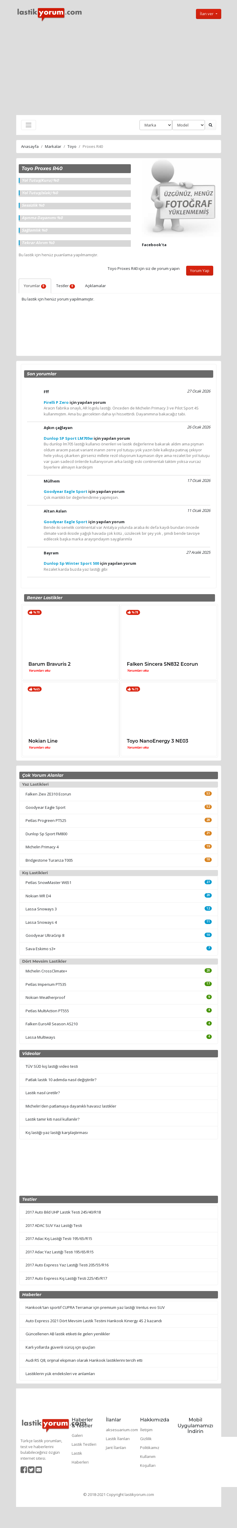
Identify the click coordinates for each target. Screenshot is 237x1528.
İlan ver (207, 13)
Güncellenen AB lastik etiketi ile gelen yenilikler (68, 1333)
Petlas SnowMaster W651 (48, 882)
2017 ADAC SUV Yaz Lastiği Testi (54, 1225)
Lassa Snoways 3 (41, 909)
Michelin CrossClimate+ (46, 971)
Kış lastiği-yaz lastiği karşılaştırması (57, 1132)
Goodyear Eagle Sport (45, 807)
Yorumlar (35, 285)
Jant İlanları (116, 1447)
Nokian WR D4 (38, 896)
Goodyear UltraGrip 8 (45, 935)
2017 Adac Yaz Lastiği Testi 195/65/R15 (60, 1252)
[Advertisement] (118, 68)
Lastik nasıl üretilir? (43, 1092)
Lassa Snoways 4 (41, 922)
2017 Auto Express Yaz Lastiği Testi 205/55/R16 (67, 1265)
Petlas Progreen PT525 (46, 820)
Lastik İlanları (118, 1438)
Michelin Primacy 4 (42, 847)
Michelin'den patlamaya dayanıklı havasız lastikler (71, 1106)
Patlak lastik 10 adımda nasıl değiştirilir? (61, 1079)
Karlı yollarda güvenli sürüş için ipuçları (60, 1347)
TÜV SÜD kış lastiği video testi (52, 1066)
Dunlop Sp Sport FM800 (46, 833)
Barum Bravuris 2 (50, 664)
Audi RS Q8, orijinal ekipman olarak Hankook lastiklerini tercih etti (84, 1360)
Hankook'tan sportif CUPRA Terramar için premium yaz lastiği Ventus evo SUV (95, 1307)
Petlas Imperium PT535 (46, 984)
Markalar (53, 146)
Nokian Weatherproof (45, 997)
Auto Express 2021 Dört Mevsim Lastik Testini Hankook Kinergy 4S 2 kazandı (94, 1320)
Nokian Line (43, 741)
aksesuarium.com (122, 1429)
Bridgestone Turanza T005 (49, 860)
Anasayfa (30, 146)
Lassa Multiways (40, 1037)
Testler (65, 285)
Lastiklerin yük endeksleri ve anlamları (60, 1373)
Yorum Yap (199, 270)
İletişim (146, 1429)
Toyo (72, 146)
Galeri (77, 1435)
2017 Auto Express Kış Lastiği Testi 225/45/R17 (66, 1278)
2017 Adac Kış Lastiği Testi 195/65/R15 (59, 1238)
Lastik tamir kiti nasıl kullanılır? (52, 1119)
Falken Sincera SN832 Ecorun (162, 664)
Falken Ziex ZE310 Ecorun (48, 794)
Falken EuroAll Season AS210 (52, 1023)
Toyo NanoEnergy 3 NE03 (158, 741)
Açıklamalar (95, 285)
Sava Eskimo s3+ (41, 948)
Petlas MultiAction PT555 (47, 1010)
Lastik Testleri (84, 1444)
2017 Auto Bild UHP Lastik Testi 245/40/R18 (63, 1212)
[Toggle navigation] (28, 125)
